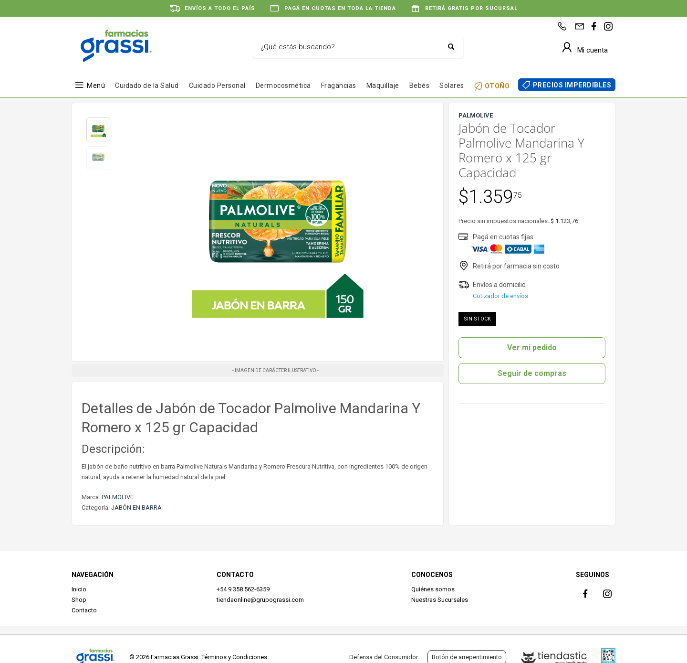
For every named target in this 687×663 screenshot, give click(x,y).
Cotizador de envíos (500, 295)
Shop (79, 599)
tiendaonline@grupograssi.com (260, 599)
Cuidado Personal (217, 85)
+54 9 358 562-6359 (243, 589)
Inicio (79, 589)
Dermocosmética (283, 85)
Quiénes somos (433, 589)
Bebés (419, 85)
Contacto (84, 610)
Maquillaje (382, 85)
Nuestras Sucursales (439, 599)
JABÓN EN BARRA (136, 507)
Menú (96, 85)
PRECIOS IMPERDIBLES (572, 85)
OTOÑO (497, 85)
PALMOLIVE (118, 497)
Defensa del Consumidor (383, 657)
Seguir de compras (532, 373)
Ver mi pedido (532, 347)
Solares (451, 85)
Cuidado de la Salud (147, 85)
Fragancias (338, 85)
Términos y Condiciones (234, 657)
